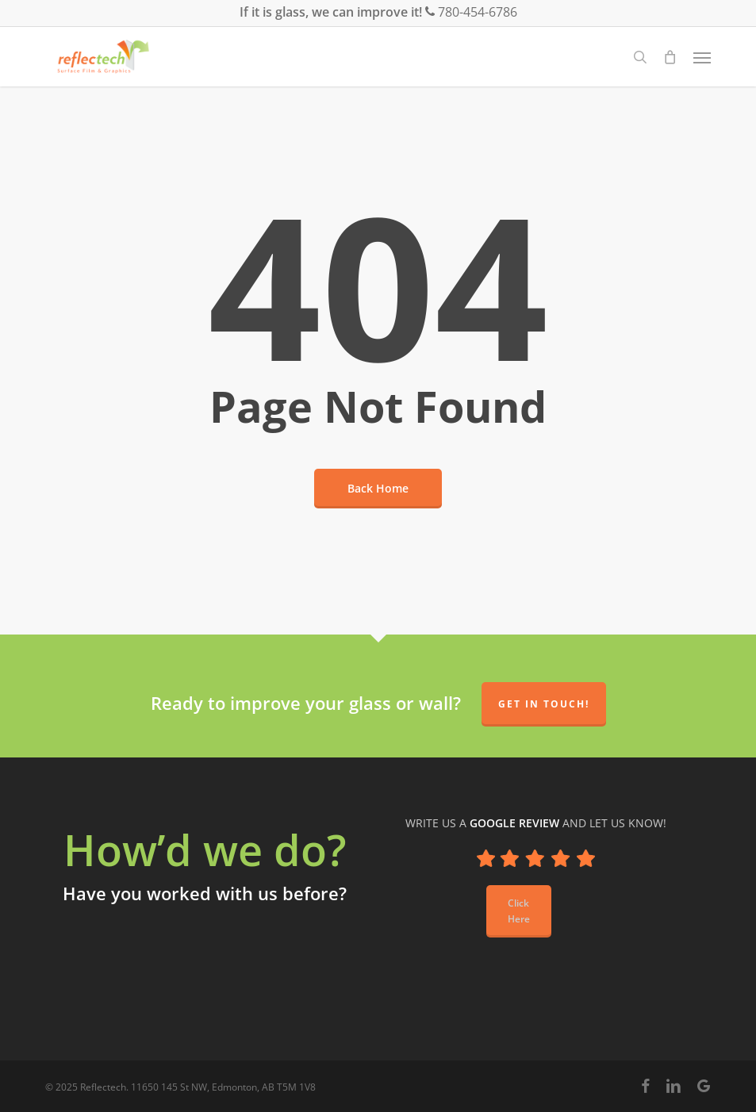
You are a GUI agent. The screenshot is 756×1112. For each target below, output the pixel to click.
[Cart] (670, 57)
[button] (702, 57)
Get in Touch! (543, 704)
